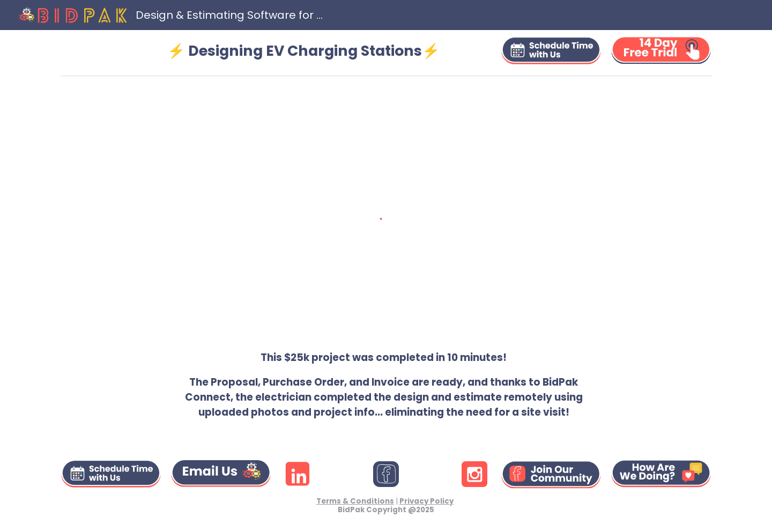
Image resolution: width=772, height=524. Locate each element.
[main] (303, 50)
